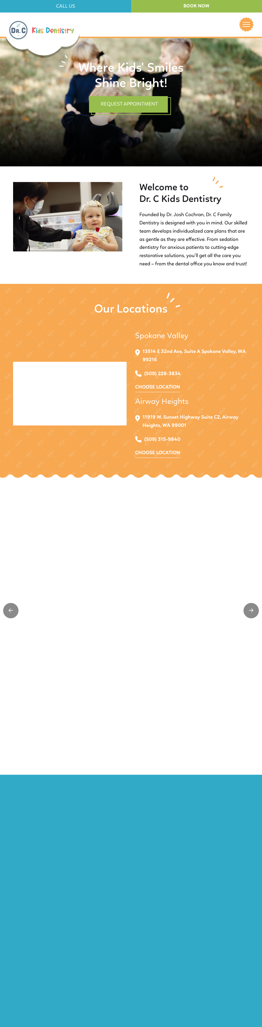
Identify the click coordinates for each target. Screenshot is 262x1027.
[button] (65, 6)
